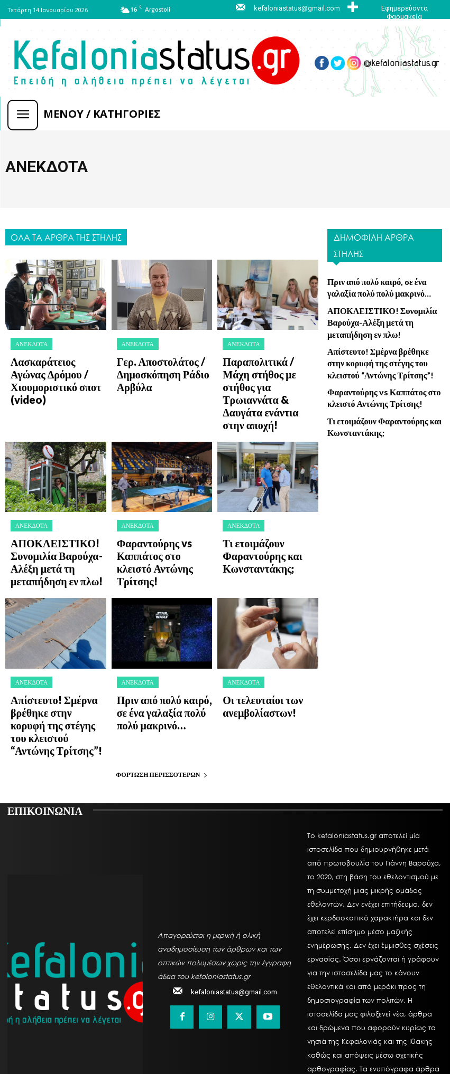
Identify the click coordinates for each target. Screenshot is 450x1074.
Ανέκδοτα (28, 342)
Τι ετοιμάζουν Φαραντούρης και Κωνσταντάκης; (267, 491)
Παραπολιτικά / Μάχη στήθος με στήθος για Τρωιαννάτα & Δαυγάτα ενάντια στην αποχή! (270, 365)
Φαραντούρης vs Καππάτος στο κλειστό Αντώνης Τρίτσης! (160, 495)
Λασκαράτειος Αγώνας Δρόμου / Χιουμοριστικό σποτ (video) (57, 365)
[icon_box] (394, 8)
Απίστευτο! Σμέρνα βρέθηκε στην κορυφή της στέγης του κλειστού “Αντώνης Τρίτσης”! (58, 626)
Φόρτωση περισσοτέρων (161, 657)
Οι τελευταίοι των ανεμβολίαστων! (251, 622)
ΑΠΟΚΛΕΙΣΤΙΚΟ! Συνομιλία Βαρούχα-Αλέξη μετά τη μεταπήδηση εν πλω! (56, 495)
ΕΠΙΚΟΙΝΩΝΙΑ (44, 693)
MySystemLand (306, 1041)
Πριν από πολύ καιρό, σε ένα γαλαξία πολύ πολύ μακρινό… (163, 622)
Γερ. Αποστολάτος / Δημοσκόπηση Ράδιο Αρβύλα (162, 361)
